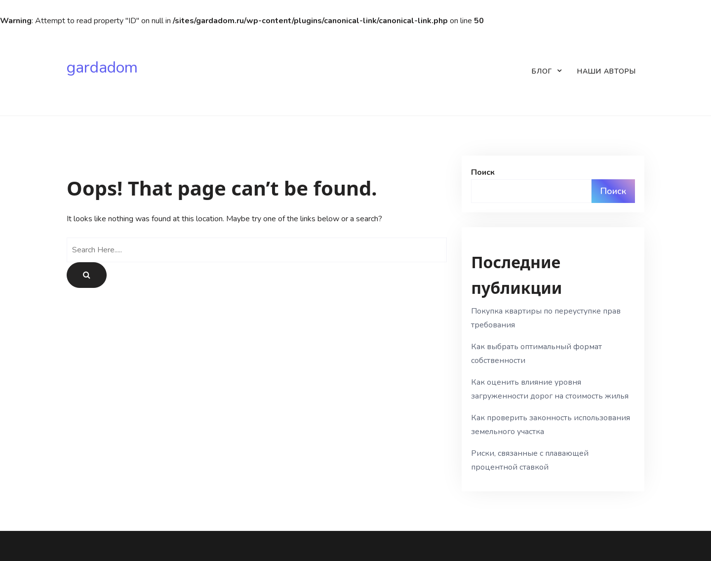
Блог (542, 71)
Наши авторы (606, 71)
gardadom (102, 68)
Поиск (483, 172)
